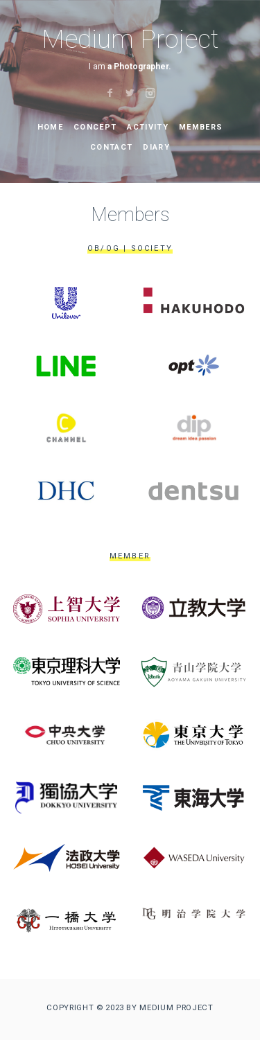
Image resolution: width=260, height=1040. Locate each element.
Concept (94, 127)
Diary (156, 147)
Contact (111, 147)
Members (201, 127)
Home (50, 127)
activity (147, 127)
